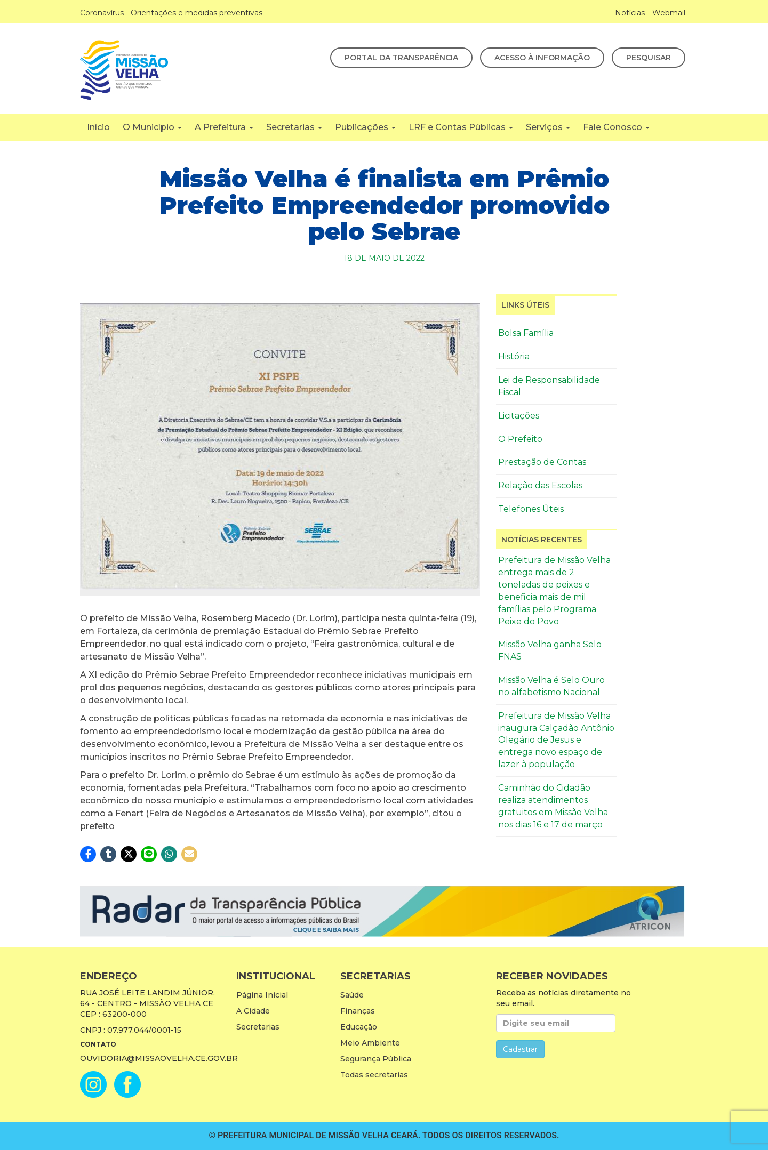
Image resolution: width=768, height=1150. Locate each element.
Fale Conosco (616, 127)
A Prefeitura (224, 127)
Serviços (548, 127)
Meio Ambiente (370, 1043)
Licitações (518, 416)
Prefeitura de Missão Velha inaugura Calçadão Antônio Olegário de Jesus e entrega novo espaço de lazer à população (556, 740)
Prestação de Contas (542, 462)
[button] (88, 854)
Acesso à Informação (542, 57)
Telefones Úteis (531, 509)
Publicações (365, 127)
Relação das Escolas (540, 485)
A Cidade (253, 1011)
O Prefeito (520, 439)
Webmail (668, 13)
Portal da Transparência (401, 57)
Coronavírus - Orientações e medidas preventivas (171, 13)
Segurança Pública (375, 1059)
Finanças (357, 1011)
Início (98, 127)
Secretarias (294, 127)
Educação (358, 1027)
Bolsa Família (526, 333)
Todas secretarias (374, 1075)
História (514, 356)
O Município (152, 127)
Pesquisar (648, 57)
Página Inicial (262, 995)
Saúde (352, 995)
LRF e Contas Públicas (461, 127)
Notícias (630, 13)
